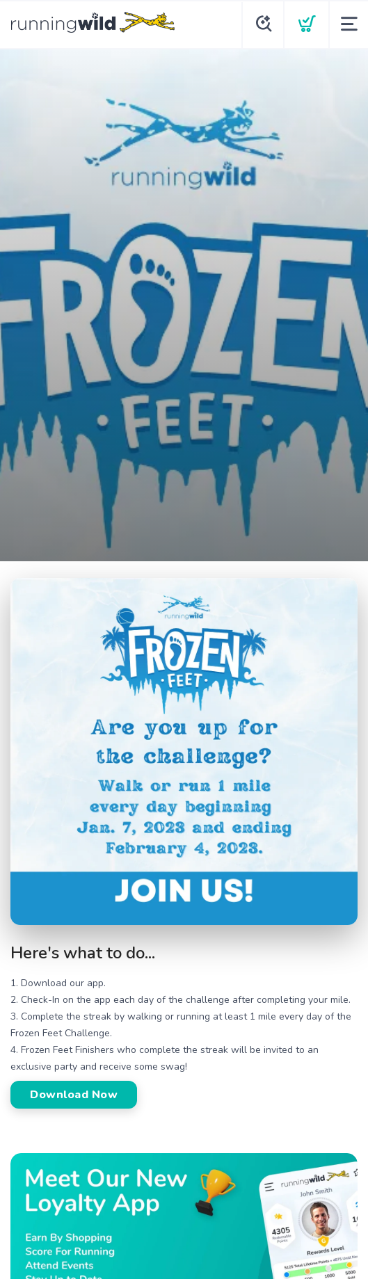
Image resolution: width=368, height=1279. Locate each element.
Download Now (74, 1094)
